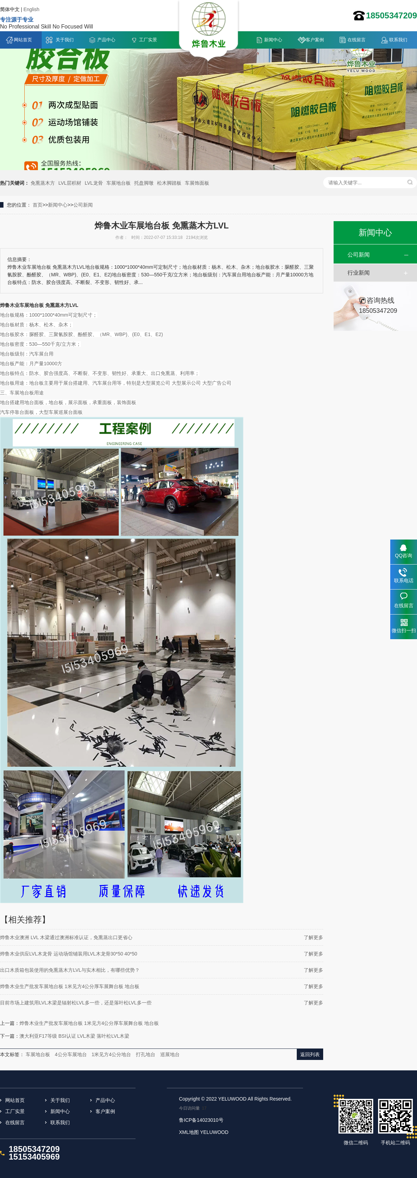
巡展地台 (170, 1054)
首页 (37, 205)
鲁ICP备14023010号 (201, 1120)
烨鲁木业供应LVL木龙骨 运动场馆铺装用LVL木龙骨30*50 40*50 (68, 953)
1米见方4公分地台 (111, 1054)
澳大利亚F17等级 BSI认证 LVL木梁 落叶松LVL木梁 (74, 1036)
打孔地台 (145, 1054)
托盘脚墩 (144, 183)
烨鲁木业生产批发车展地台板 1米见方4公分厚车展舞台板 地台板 (69, 986)
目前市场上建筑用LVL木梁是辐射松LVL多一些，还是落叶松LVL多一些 (76, 1002)
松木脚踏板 (169, 183)
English (31, 9)
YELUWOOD (214, 1132)
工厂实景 (148, 39)
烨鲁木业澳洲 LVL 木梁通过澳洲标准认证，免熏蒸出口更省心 (66, 937)
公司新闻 (83, 205)
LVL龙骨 (94, 183)
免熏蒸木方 (43, 183)
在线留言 (357, 39)
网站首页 (23, 39)
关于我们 (65, 39)
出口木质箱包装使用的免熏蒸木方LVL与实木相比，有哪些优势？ (70, 970)
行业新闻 (359, 273)
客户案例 (315, 39)
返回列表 (310, 1054)
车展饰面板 (197, 183)
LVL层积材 (69, 183)
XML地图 (189, 1132)
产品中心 (106, 39)
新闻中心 (273, 39)
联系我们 (398, 39)
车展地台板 (118, 183)
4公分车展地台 (71, 1054)
